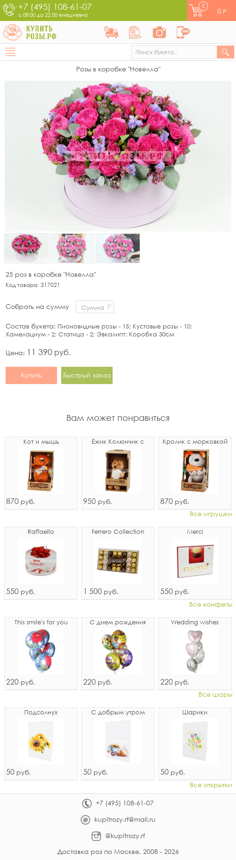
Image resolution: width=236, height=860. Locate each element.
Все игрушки (211, 514)
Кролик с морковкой (195, 442)
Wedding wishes (195, 622)
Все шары (215, 695)
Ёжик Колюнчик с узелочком (118, 442)
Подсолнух (40, 712)
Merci (195, 532)
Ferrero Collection (118, 532)
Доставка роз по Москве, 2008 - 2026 (118, 851)
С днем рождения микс (118, 623)
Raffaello (41, 532)
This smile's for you (41, 622)
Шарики (194, 712)
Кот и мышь (41, 442)
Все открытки (211, 785)
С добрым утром (118, 712)
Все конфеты (210, 604)
